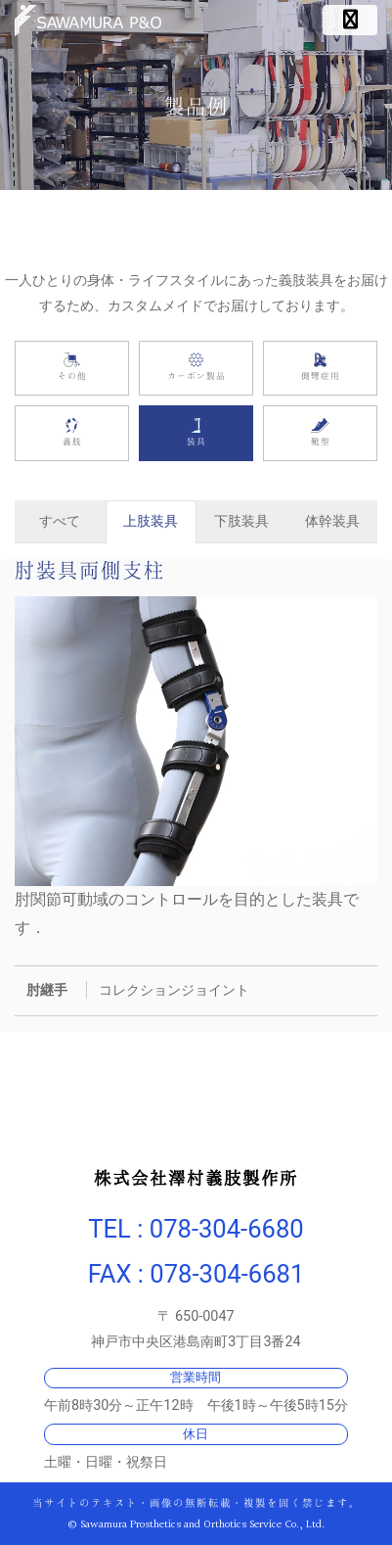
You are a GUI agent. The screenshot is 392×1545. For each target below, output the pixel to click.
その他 (72, 367)
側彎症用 (320, 367)
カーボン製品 (196, 367)
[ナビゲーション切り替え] (350, 20)
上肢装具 (150, 521)
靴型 (320, 432)
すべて (59, 521)
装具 (196, 432)
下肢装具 (241, 521)
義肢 (72, 432)
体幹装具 (332, 521)
